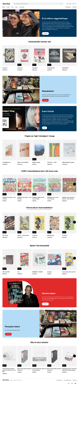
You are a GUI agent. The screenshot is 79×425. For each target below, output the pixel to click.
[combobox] (38, 3)
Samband (75, 380)
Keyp (44, 127)
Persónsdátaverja (67, 380)
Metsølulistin (68, 7)
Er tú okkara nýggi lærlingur (55, 18)
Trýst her (45, 100)
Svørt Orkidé (48, 111)
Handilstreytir (59, 380)
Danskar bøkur (49, 293)
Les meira (45, 33)
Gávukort (75, 7)
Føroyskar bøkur (12, 326)
